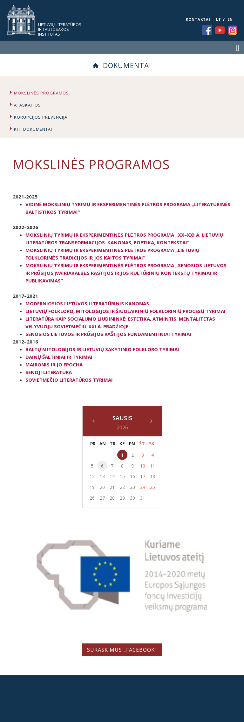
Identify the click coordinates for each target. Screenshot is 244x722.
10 (142, 466)
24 (142, 487)
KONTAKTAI (198, 19)
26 (92, 498)
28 (112, 498)
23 (132, 487)
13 (102, 476)
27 (102, 498)
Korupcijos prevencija (40, 117)
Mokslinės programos (41, 93)
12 (92, 476)
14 (112, 476)
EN (230, 19)
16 (132, 476)
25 (152, 487)
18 (152, 476)
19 (92, 487)
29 (122, 498)
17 (142, 476)
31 (142, 498)
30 (132, 498)
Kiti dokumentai (33, 129)
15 (122, 476)
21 (112, 487)
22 (122, 487)
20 (102, 487)
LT (218, 19)
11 (152, 466)
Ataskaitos (27, 105)
